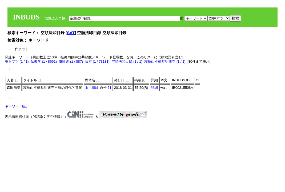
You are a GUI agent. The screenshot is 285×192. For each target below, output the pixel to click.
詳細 (154, 88)
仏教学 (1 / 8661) (44, 61)
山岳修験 (92, 88)
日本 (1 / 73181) (97, 61)
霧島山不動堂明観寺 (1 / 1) (165, 61)
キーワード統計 (17, 106)
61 (109, 88)
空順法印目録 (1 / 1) (126, 61)
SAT (71, 32)
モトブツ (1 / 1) (17, 61)
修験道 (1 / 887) (71, 61)
